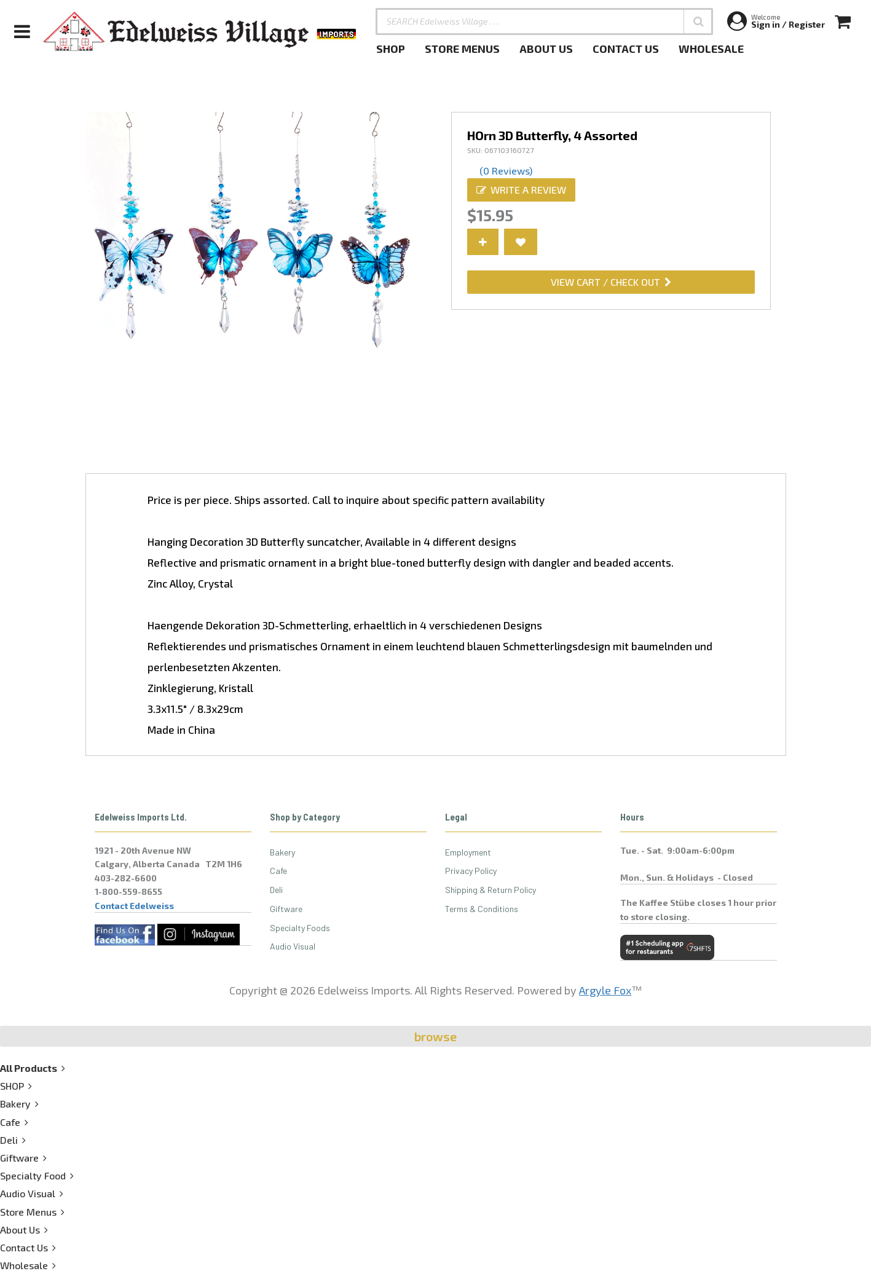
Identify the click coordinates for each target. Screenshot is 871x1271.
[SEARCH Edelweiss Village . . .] (544, 21)
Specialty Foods (300, 928)
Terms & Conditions (481, 908)
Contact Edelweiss (134, 905)
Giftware (286, 908)
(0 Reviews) (505, 170)
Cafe (278, 870)
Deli (276, 889)
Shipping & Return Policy (490, 889)
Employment (468, 852)
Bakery (282, 852)
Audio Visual (292, 946)
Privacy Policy (471, 870)
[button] (698, 21)
